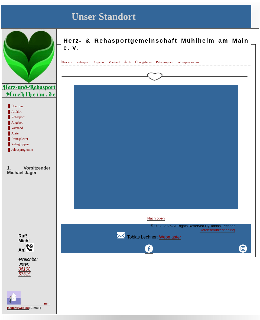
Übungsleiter (19, 139)
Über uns (17, 106)
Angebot (16, 122)
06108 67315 (24, 271)
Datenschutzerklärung (217, 230)
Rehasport (18, 117)
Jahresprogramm (22, 150)
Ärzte (15, 133)
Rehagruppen (20, 144)
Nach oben (156, 218)
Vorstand (17, 128)
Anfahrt (16, 112)
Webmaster (170, 237)
